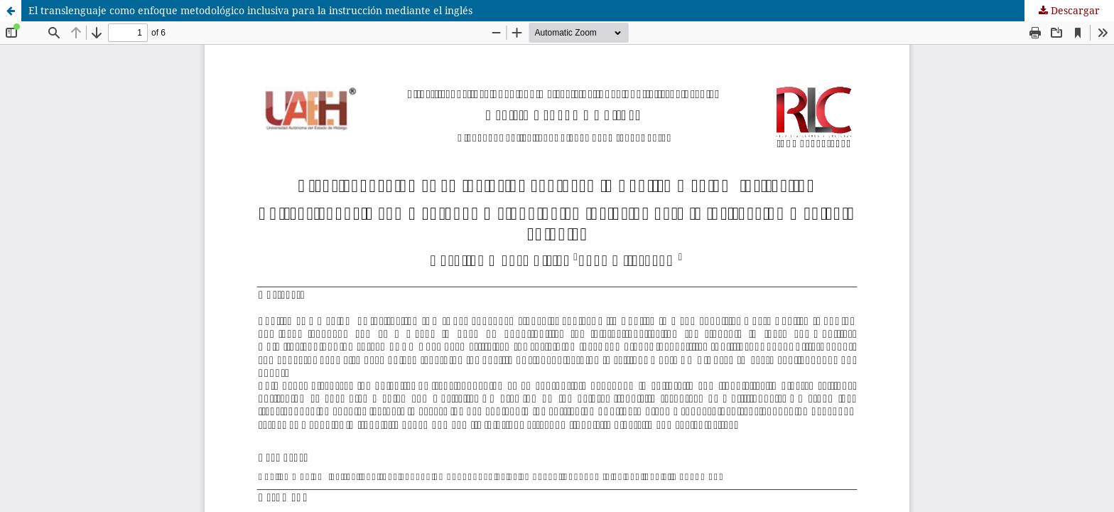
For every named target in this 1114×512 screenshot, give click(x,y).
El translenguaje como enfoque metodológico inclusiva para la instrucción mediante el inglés (250, 10)
